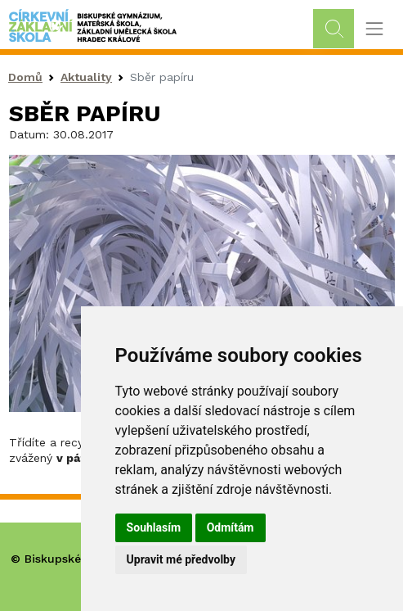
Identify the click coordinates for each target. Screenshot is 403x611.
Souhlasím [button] (154, 527)
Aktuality (86, 77)
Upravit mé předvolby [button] (181, 559)
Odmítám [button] (230, 527)
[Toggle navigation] (374, 29)
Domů (25, 77)
